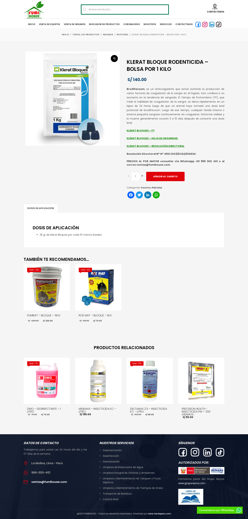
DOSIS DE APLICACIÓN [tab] (40, 208)
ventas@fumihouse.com (49, 482)
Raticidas (157, 187)
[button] (114, 58)
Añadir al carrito (165, 176)
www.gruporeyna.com (191, 483)
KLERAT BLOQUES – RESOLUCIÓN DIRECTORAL (155, 146)
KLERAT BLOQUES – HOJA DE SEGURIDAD (152, 138)
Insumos (146, 187)
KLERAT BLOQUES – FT (141, 130)
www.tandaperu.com (159, 513)
